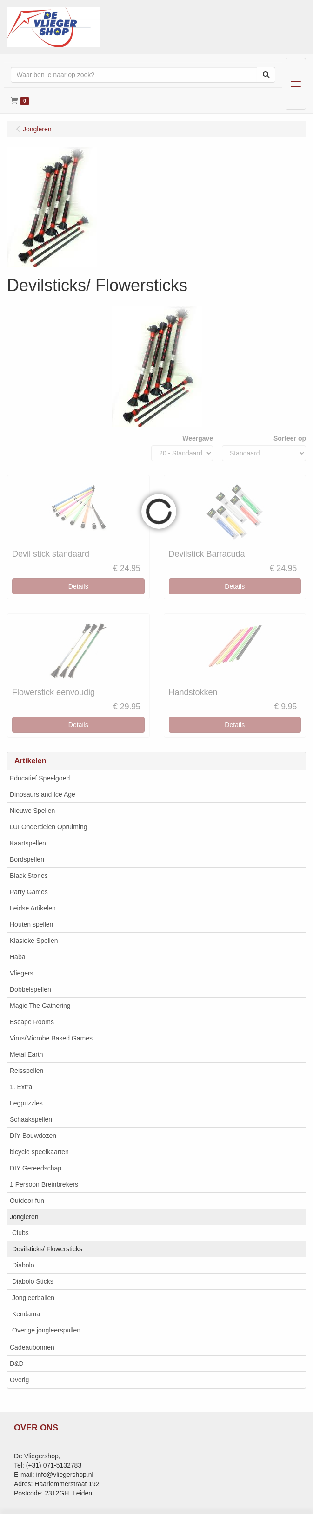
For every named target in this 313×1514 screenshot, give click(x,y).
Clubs (20, 1232)
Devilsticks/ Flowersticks (47, 1249)
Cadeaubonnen (32, 1347)
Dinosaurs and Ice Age (42, 794)
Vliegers (21, 973)
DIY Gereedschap (35, 1168)
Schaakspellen (31, 1119)
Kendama (26, 1314)
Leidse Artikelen (33, 908)
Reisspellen (26, 1070)
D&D (17, 1363)
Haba (17, 957)
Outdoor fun (27, 1200)
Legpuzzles (26, 1103)
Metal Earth (26, 1054)
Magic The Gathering (40, 1005)
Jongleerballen (33, 1297)
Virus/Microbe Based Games (51, 1038)
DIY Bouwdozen (33, 1135)
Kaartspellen (28, 843)
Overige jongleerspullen (46, 1330)
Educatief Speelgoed (40, 778)
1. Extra (21, 1087)
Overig (19, 1380)
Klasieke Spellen (34, 940)
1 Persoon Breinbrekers (44, 1184)
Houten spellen (31, 924)
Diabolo (23, 1265)
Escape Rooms (32, 1022)
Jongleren (24, 1217)
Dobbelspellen (30, 989)
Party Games (29, 892)
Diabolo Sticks (32, 1281)
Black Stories (29, 875)
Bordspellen (27, 859)
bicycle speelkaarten (39, 1152)
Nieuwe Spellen (32, 810)
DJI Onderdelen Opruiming (48, 827)
